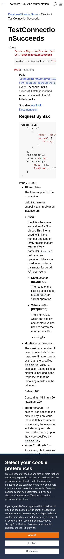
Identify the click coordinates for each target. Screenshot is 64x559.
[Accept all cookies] (32, 535)
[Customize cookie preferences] (32, 551)
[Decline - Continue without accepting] (32, 543)
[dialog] (32, 506)
